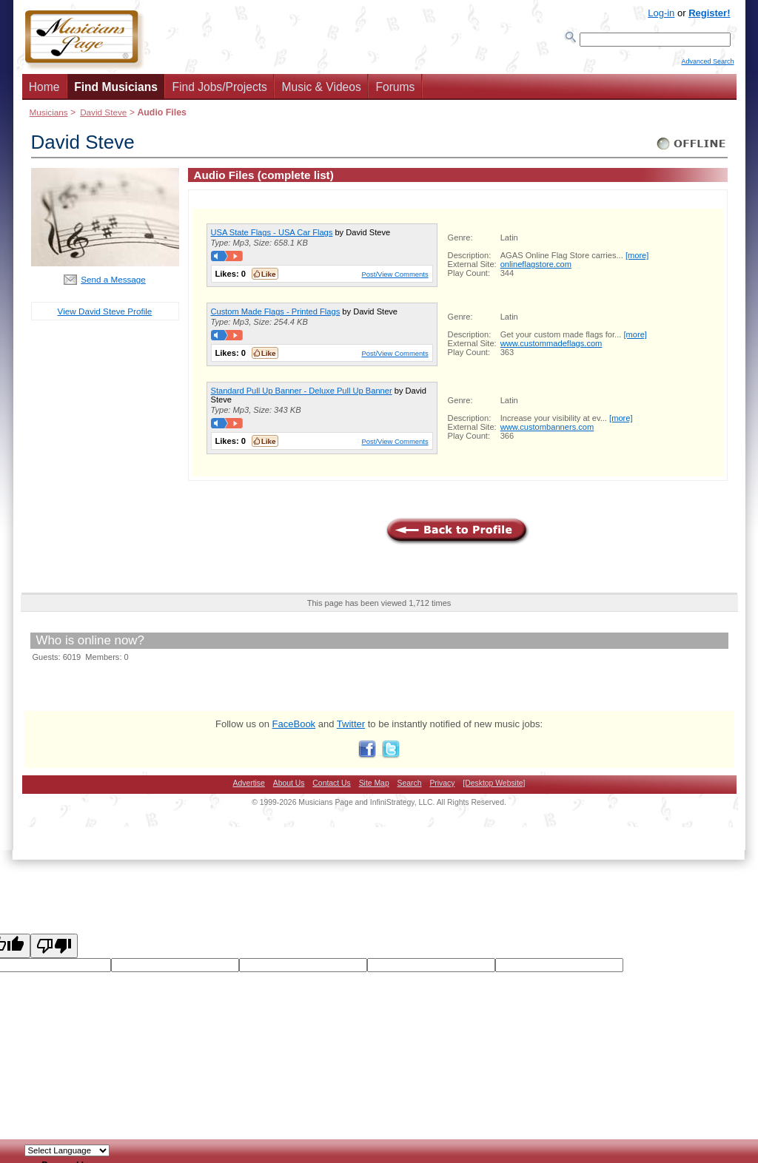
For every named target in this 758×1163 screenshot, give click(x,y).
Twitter (351, 728)
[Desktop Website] (494, 787)
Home (44, 91)
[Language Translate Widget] (67, 1150)
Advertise (249, 787)
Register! (709, 12)
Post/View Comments (395, 278)
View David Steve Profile (105, 315)
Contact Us (331, 787)
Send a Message (113, 284)
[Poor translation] (54, 950)
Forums (395, 91)
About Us (289, 787)
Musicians (49, 116)
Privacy (442, 787)
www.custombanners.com (547, 431)
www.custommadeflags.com (551, 347)
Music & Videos (321, 91)
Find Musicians (116, 91)
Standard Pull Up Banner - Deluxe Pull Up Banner (301, 395)
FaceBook (294, 728)
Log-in (661, 12)
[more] (636, 259)
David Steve (103, 116)
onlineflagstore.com (535, 268)
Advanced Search (707, 67)
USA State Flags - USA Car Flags (272, 236)
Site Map (374, 787)
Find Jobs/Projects (219, 91)
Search (410, 787)
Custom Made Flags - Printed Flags (276, 315)
